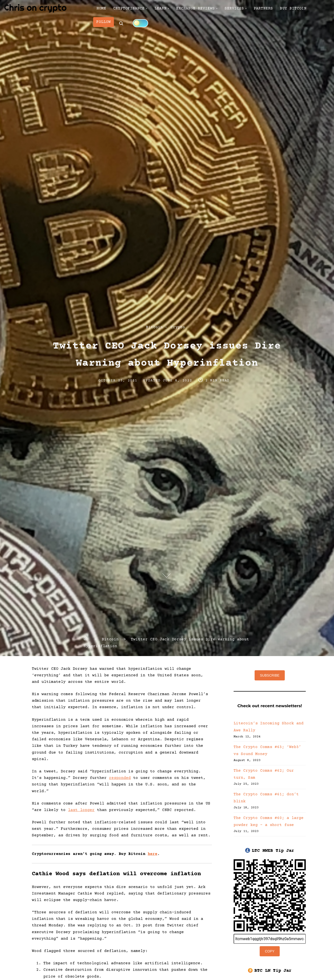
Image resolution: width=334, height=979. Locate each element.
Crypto (178, 327)
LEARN (167, 10)
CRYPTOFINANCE (133, 10)
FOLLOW (104, 26)
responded (120, 778)
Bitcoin (154, 327)
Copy (270, 951)
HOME (103, 10)
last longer (81, 810)
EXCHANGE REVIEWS (205, 10)
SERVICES (246, 10)
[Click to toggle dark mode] (143, 26)
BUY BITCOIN (311, 10)
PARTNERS (278, 10)
